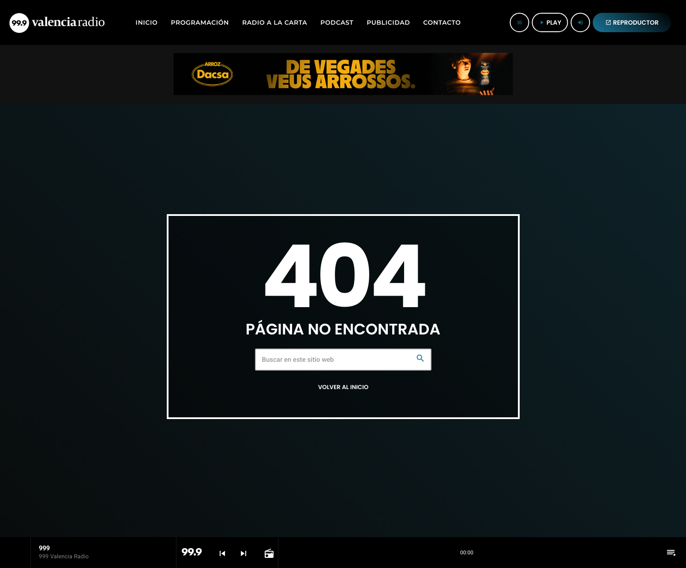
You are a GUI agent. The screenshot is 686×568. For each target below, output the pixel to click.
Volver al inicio (343, 387)
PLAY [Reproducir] (550, 22)
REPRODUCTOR (632, 22)
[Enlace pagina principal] (56, 22)
